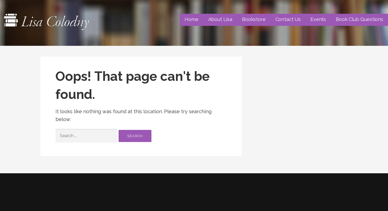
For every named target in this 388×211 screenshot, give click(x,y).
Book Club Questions (359, 19)
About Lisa (220, 19)
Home (191, 19)
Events (318, 19)
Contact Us (288, 19)
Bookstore (254, 19)
